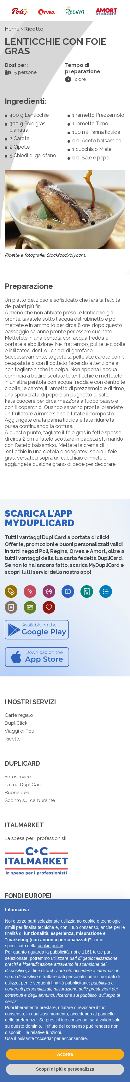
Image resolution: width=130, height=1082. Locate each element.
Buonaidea (17, 792)
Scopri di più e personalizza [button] (65, 1069)
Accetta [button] (65, 1054)
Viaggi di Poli (19, 731)
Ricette (13, 739)
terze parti (103, 951)
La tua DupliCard (24, 785)
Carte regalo (19, 715)
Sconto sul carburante (30, 800)
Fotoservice (18, 777)
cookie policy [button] (50, 945)
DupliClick (16, 723)
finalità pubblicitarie (70, 982)
